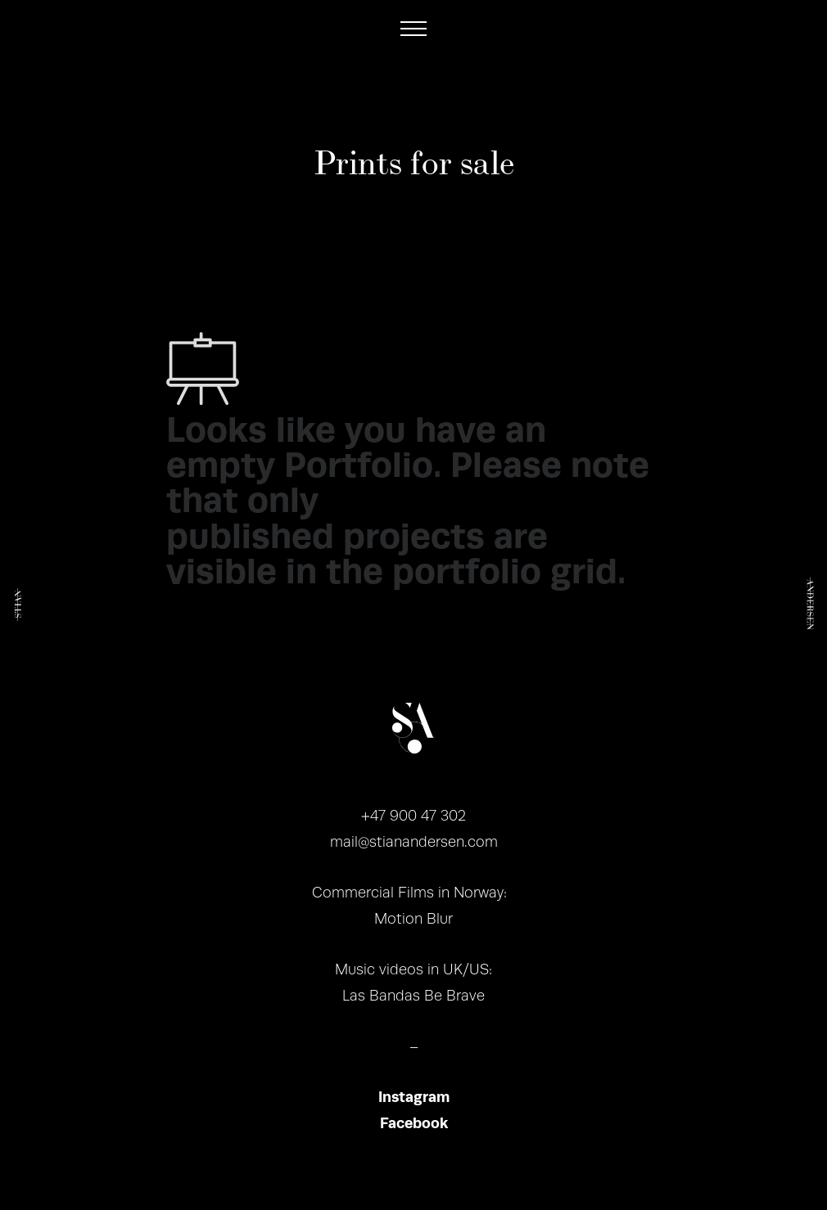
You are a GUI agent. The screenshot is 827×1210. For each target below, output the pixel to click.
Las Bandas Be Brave (413, 995)
